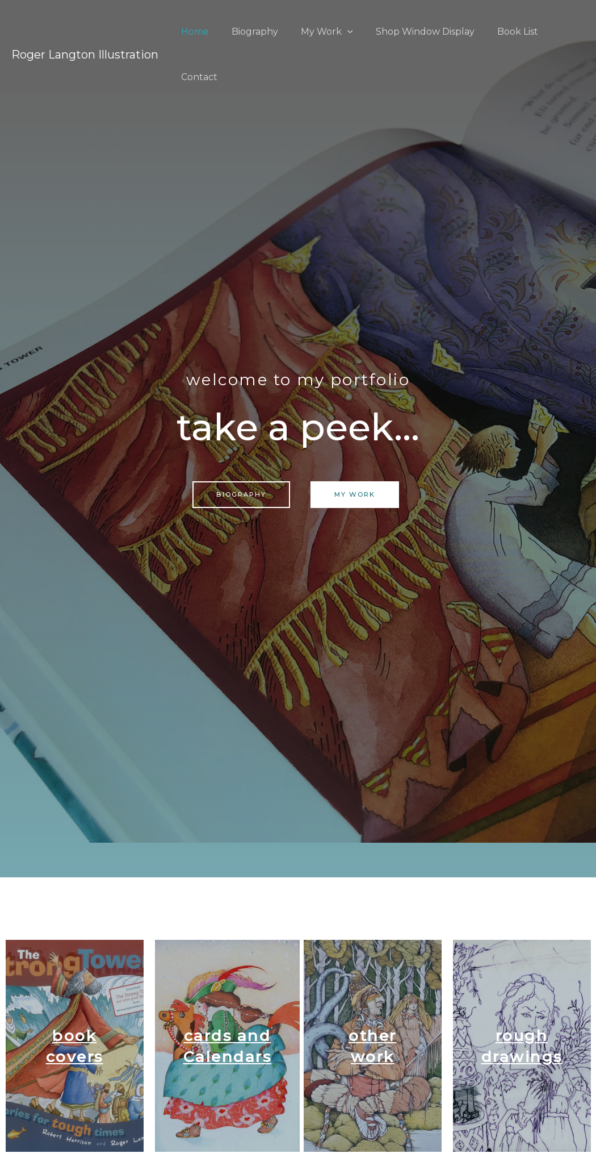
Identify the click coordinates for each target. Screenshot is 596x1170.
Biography (251, 31)
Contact (557, 31)
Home (196, 31)
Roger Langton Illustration (84, 32)
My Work (319, 31)
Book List (500, 31)
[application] (339, 31)
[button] (241, 495)
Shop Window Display (412, 31)
